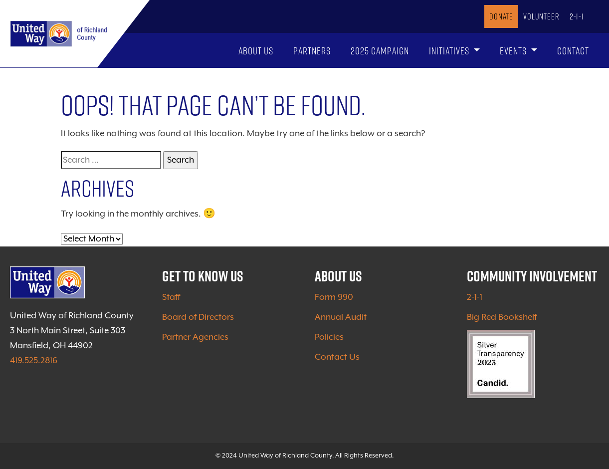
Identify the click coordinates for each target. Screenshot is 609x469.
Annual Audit (341, 317)
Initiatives (450, 50)
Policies (329, 337)
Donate (501, 15)
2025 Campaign (380, 50)
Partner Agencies (195, 337)
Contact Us (337, 357)
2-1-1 (577, 15)
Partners (312, 50)
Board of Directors (198, 317)
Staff (171, 297)
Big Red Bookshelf (502, 317)
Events (514, 50)
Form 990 (334, 297)
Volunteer (541, 15)
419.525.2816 (33, 361)
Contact (573, 50)
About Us (255, 50)
